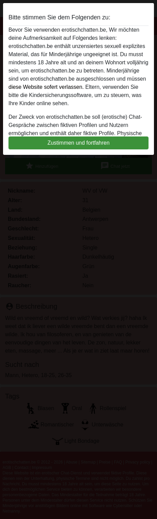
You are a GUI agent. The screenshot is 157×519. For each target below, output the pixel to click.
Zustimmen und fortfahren (78, 143)
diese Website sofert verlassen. (46, 87)
